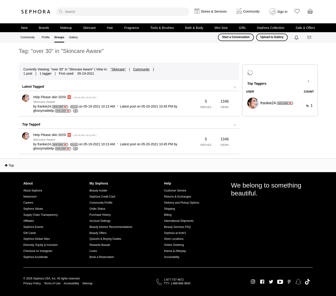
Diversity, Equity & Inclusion (40, 245)
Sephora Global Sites (36, 238)
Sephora (36, 12)
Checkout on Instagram (37, 251)
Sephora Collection (270, 28)
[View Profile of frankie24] (44, 106)
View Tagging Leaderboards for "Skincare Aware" (280, 81)
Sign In (282, 12)
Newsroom (30, 196)
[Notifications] (297, 37)
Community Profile (101, 202)
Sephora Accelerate (35, 257)
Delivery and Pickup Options (181, 202)
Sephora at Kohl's (175, 233)
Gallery (73, 37)
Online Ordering (174, 245)
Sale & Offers (305, 28)
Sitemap (87, 283)
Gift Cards (29, 233)
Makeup (66, 28)
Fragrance (131, 28)
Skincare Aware (44, 102)
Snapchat (298, 281)
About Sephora (32, 190)
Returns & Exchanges (177, 196)
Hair (110, 28)
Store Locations (173, 238)
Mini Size (221, 28)
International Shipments (178, 221)
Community (28, 37)
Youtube (280, 282)
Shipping (169, 208)
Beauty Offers (98, 233)
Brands (44, 28)
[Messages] (309, 37)
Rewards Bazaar (100, 245)
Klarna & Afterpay (175, 251)
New (24, 28)
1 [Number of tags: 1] (312, 106)
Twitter (271, 281)
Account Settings (100, 221)
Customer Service (175, 190)
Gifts (242, 28)
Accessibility (171, 257)
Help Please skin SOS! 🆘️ (64, 97)
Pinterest (289, 281)
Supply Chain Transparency (40, 214)
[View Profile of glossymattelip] (43, 110)
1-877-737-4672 (174, 279)
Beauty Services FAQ (177, 227)
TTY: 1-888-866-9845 (177, 283)
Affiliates (28, 221)
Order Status (97, 208)
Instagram (253, 281)
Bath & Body (194, 28)
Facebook (262, 281)
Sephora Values (33, 208)
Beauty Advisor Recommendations (111, 227)
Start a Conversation (235, 37)
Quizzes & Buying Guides (105, 238)
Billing (168, 214)
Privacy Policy (32, 283)
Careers (28, 202)
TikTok (307, 281)
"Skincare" (118, 69)
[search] (122, 11)
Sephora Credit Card (102, 196)
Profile (46, 37)
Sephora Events (33, 227)
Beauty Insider (99, 190)
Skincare (89, 28)
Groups (59, 37)
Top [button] (11, 165)
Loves (93, 251)
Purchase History (100, 214)
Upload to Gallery (272, 37)
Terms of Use (52, 283)
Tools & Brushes (162, 28)
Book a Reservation (102, 257)
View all (129, 87)
